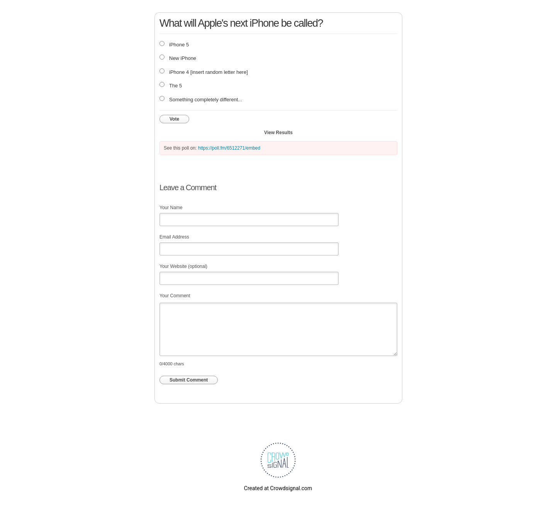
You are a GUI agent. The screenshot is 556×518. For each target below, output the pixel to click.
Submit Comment (189, 380)
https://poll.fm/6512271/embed (229, 148)
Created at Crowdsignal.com (278, 488)
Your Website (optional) (183, 266)
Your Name (171, 207)
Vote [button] (174, 119)
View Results (278, 132)
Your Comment (174, 295)
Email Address (174, 237)
